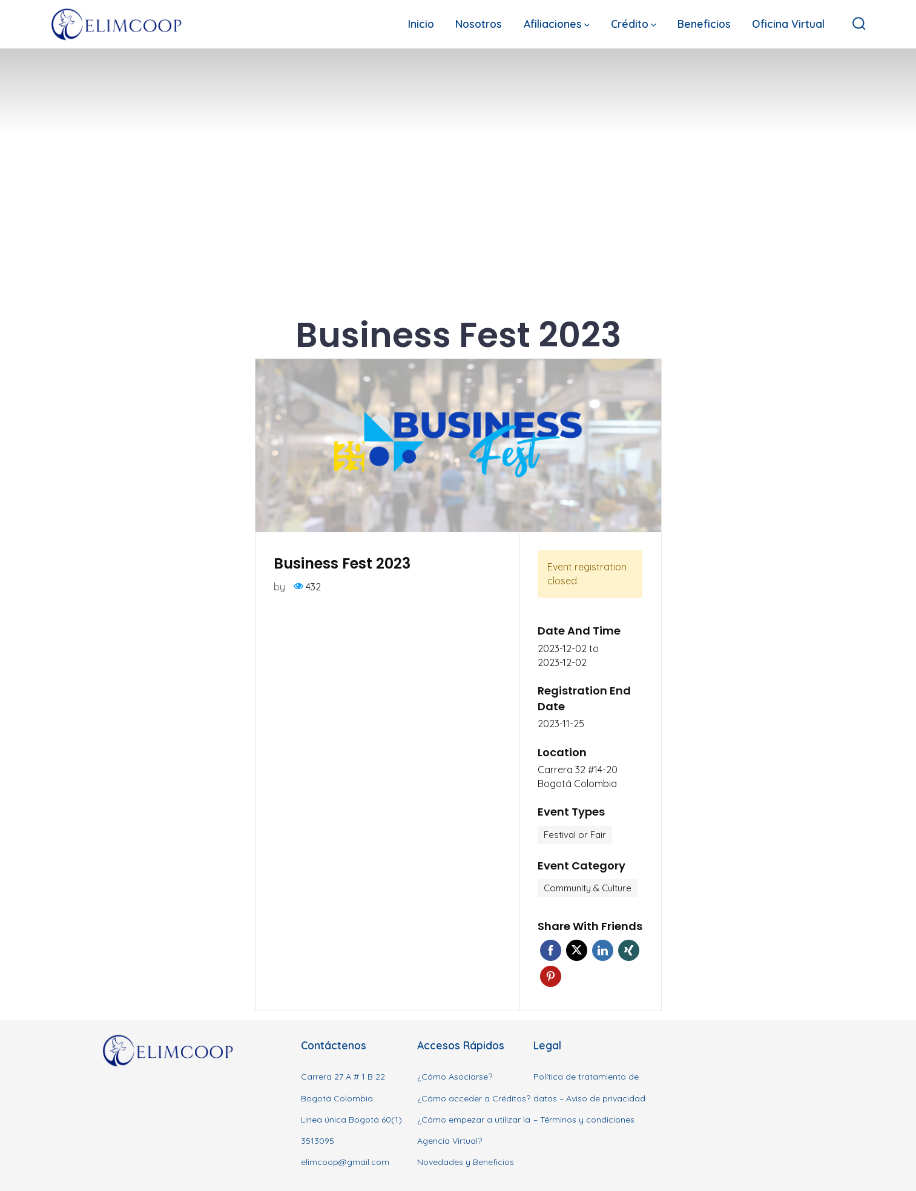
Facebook (550, 950)
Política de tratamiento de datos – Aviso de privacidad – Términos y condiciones (589, 1097)
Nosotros (478, 23)
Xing (628, 950)
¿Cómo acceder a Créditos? (473, 1098)
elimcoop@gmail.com (345, 1161)
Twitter (576, 950)
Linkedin (602, 950)
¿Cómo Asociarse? (454, 1076)
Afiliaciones (557, 23)
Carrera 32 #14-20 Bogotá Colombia (578, 777)
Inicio (421, 23)
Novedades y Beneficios (465, 1161)
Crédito (633, 23)
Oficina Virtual (788, 23)
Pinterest (550, 976)
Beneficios (704, 23)
